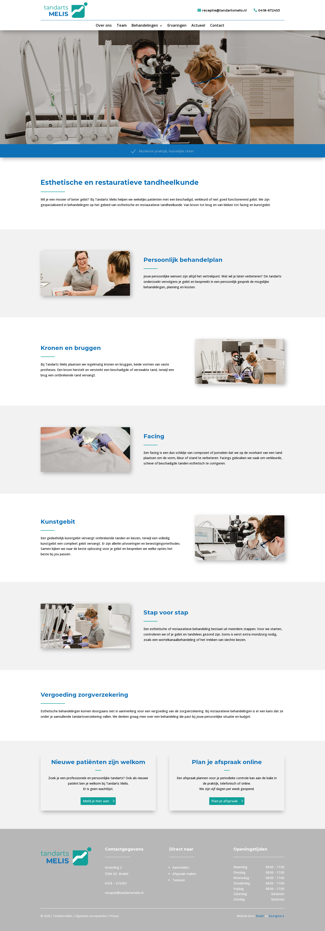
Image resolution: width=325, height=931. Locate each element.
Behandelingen (145, 25)
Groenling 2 (113, 867)
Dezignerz (276, 916)
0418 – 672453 (116, 883)
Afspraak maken (184, 874)
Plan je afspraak (224, 801)
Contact (217, 25)
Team (122, 25)
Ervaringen (176, 25)
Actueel (198, 25)
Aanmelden (180, 867)
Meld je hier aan (96, 801)
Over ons (104, 25)
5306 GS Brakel (116, 874)
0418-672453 (269, 10)
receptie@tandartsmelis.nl (224, 10)
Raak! (259, 916)
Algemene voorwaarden (91, 916)
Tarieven (178, 880)
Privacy (114, 916)
